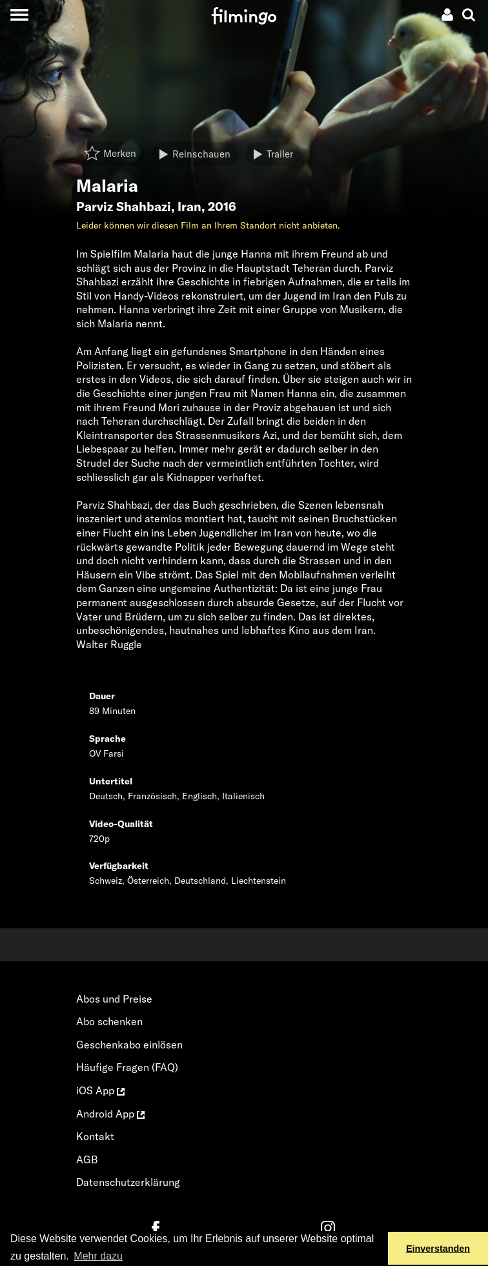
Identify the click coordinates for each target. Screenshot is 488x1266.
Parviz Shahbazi (123, 206)
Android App (110, 1113)
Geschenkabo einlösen (129, 1044)
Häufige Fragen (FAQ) (127, 1067)
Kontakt (95, 1136)
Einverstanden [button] (438, 1248)
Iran (189, 206)
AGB (87, 1159)
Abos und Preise (114, 998)
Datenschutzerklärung (128, 1182)
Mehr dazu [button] (98, 1256)
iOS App (100, 1090)
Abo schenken (109, 1021)
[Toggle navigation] (19, 14)
